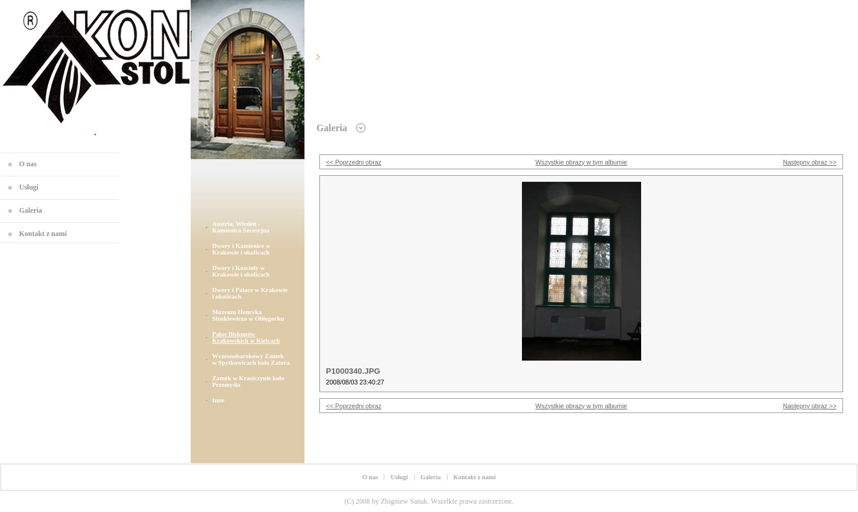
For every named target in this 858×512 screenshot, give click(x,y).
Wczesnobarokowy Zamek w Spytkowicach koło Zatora (251, 359)
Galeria (30, 210)
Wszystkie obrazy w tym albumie (581, 162)
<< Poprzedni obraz (353, 162)
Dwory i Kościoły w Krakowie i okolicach (241, 271)
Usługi (29, 187)
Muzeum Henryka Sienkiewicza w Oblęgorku (248, 315)
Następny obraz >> (810, 162)
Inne (218, 400)
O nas (28, 164)
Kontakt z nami (43, 233)
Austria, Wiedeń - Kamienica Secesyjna (240, 227)
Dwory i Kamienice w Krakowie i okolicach (241, 249)
